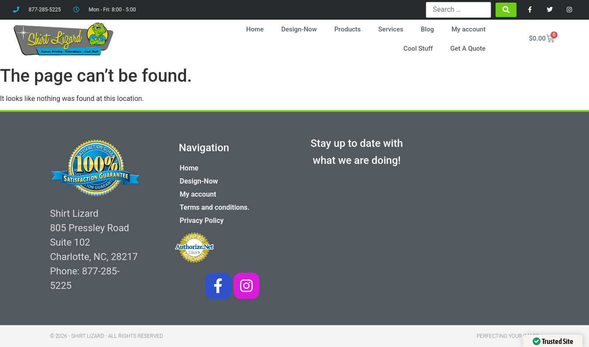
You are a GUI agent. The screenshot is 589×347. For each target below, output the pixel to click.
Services (390, 29)
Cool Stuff (418, 48)
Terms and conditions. (215, 207)
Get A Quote (468, 48)
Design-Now (299, 29)
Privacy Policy (202, 220)
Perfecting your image (508, 336)
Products (347, 29)
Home (255, 29)
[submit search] (506, 10)
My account (468, 29)
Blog (427, 29)
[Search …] (458, 9)
